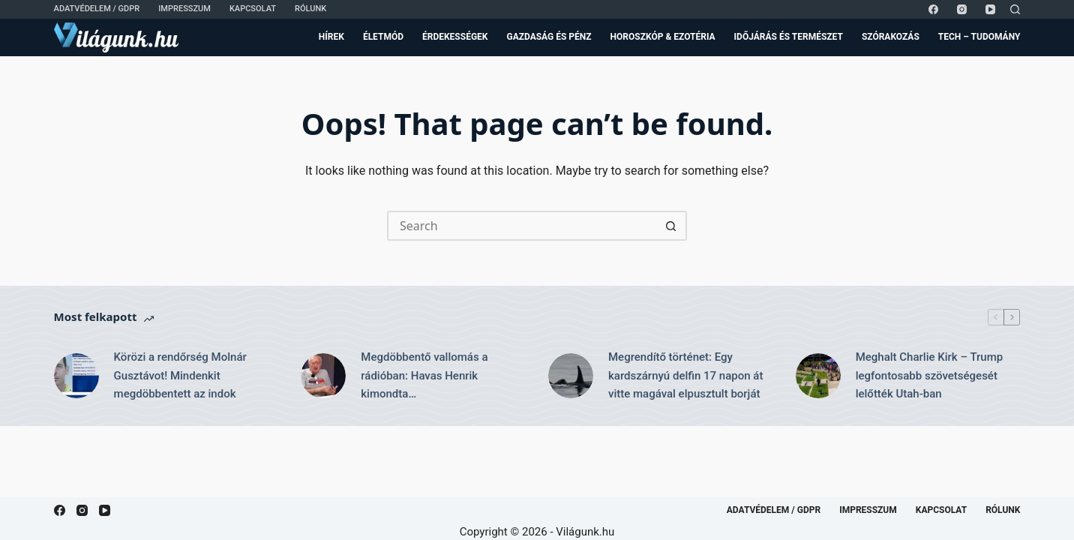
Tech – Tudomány (979, 37)
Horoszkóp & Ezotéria (663, 37)
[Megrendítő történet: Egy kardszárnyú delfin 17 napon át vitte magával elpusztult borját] (570, 375)
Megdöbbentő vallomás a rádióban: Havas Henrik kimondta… (424, 375)
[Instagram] (962, 9)
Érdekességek (455, 37)
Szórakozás (891, 37)
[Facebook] (933, 9)
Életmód (383, 37)
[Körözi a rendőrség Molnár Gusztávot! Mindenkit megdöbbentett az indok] (76, 375)
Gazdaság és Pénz (548, 37)
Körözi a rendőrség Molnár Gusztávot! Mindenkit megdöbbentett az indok (180, 375)
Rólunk (310, 9)
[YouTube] (990, 9)
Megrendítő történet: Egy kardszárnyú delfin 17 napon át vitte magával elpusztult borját (685, 375)
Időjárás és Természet (788, 37)
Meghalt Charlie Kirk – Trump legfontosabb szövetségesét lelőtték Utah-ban (929, 375)
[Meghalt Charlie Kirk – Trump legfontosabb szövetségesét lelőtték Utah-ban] (818, 375)
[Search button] (672, 226)
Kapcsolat (253, 9)
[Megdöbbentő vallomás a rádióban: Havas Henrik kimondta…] (323, 375)
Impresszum (184, 9)
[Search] (1015, 9)
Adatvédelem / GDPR (97, 9)
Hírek (331, 37)
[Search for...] (522, 226)
